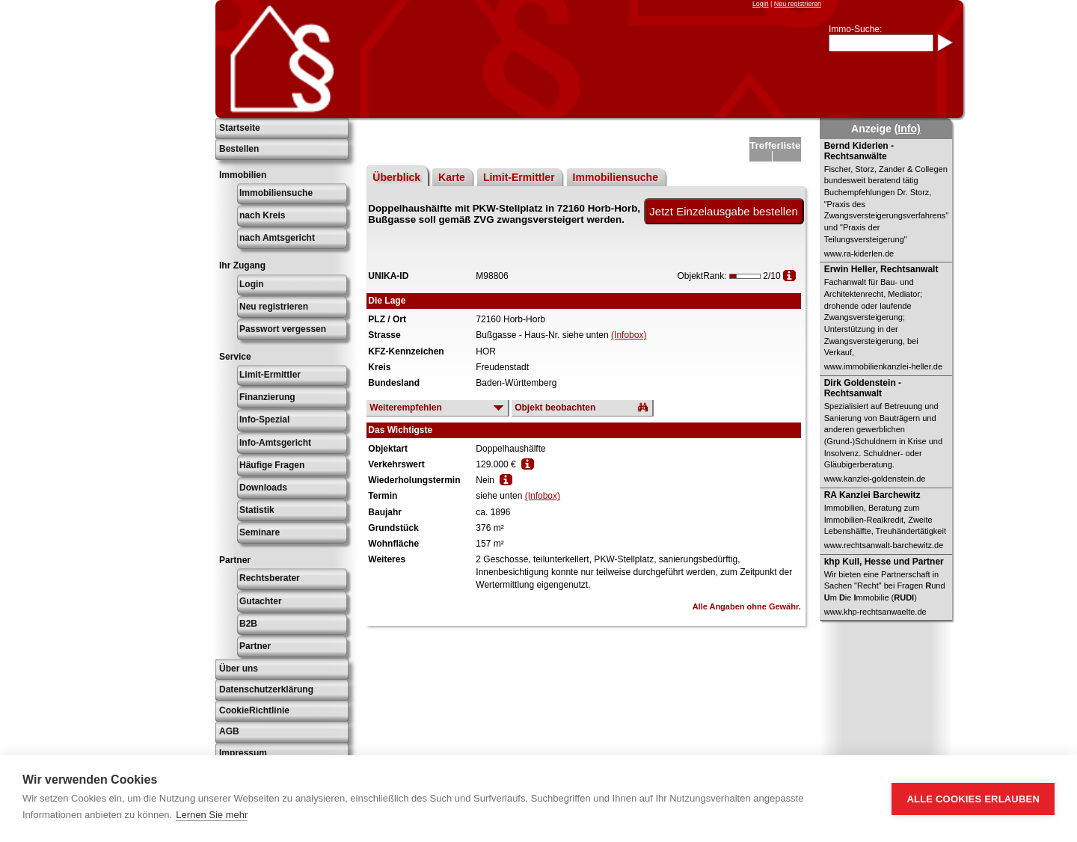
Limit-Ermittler (270, 374)
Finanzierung (267, 397)
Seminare (259, 532)
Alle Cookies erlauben (973, 799)
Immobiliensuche (276, 193)
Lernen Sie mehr (212, 814)
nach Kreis (262, 215)
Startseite (239, 128)
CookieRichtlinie (254, 710)
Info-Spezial (264, 419)
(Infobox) (628, 335)
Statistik (256, 510)
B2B (248, 623)
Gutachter (260, 601)
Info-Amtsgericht (275, 442)
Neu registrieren (797, 3)
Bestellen (239, 149)
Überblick (396, 177)
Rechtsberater (269, 578)
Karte (451, 177)
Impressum (243, 753)
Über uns (238, 668)
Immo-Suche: (855, 29)
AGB (229, 731)
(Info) (908, 129)
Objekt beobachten (555, 407)
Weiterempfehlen (405, 407)
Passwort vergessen (282, 329)
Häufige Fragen (271, 465)
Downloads (263, 487)
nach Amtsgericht (277, 238)
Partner (255, 646)
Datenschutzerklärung (266, 689)
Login (760, 3)
